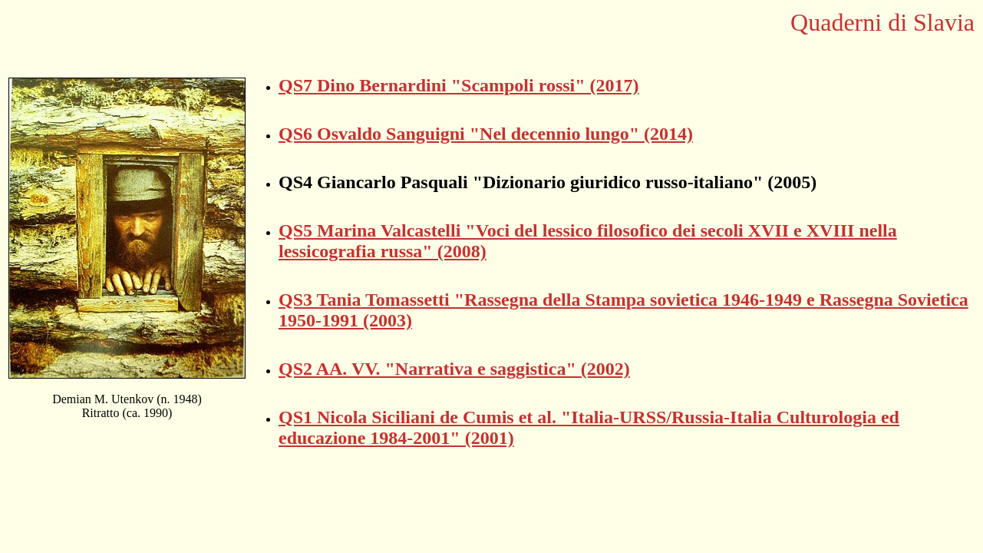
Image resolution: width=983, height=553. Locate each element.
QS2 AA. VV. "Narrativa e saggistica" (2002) (454, 369)
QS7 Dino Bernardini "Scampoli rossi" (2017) (459, 85)
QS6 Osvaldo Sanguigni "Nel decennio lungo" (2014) (486, 134)
